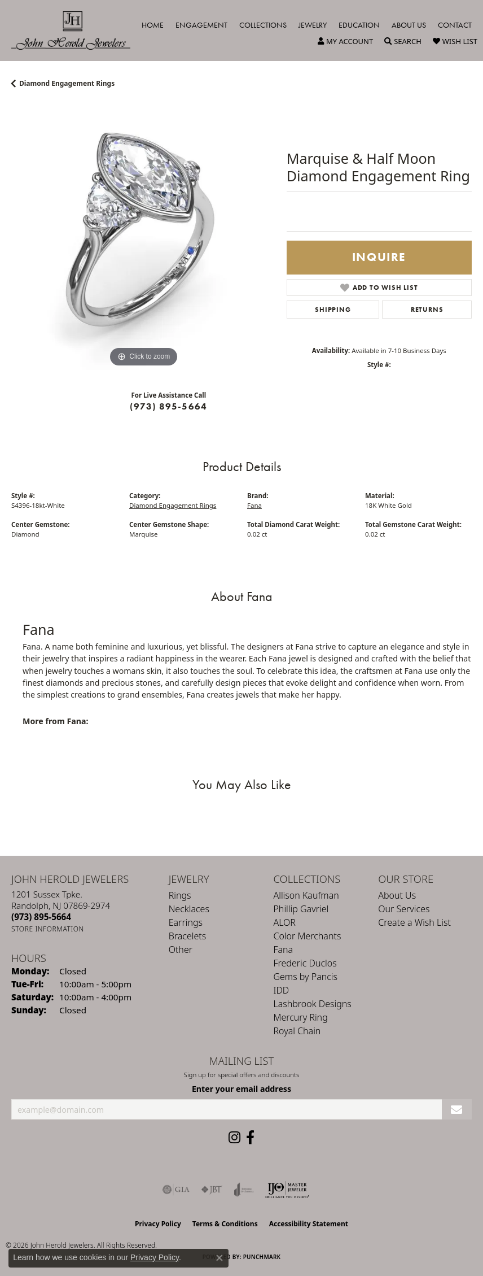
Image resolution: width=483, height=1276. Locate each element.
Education (359, 25)
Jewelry (312, 25)
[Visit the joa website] (244, 1189)
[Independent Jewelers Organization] (287, 1189)
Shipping (332, 309)
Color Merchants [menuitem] (307, 936)
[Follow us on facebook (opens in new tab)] (250, 1137)
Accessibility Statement (308, 1224)
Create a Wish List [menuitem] (414, 922)
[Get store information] (47, 929)
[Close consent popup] (219, 1258)
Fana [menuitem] (283, 949)
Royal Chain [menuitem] (296, 1031)
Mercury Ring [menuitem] (300, 1017)
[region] (143, 238)
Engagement (201, 25)
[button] (345, 41)
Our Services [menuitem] (403, 909)
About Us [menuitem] (397, 895)
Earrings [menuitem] (186, 922)
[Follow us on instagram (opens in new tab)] (234, 1137)
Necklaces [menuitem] (189, 909)
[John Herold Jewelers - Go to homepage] (76, 30)
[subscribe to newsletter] (457, 1109)
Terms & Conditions (225, 1224)
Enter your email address (241, 1088)
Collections (263, 25)
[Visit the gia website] (176, 1189)
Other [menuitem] (180, 949)
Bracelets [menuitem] (188, 936)
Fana (254, 505)
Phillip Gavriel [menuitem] (300, 909)
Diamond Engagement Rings (67, 83)
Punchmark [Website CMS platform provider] (262, 1257)
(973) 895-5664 (168, 406)
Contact (455, 25)
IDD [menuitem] (281, 990)
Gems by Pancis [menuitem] (305, 976)
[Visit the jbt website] (211, 1189)
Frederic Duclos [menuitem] (304, 963)
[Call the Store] (41, 916)
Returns (427, 309)
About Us (409, 25)
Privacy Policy (158, 1224)
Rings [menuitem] (180, 895)
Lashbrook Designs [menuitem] (312, 1004)
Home (153, 25)
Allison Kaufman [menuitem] (306, 895)
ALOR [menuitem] (284, 922)
